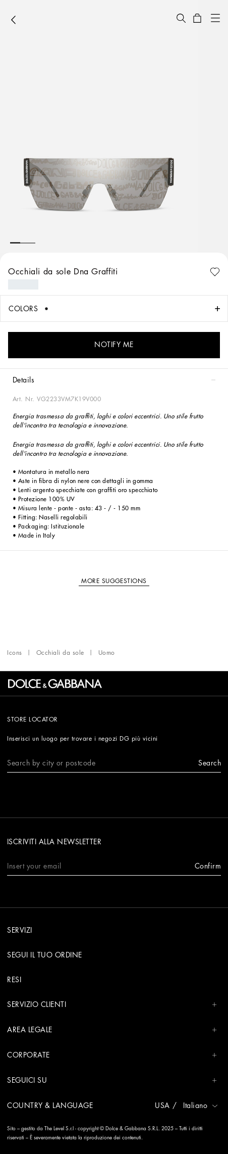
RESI (14, 979)
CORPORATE (112, 1055)
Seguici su (112, 1080)
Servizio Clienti (112, 1004)
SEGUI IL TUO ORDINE (44, 954)
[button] (181, 18)
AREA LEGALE (112, 1030)
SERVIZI (19, 930)
